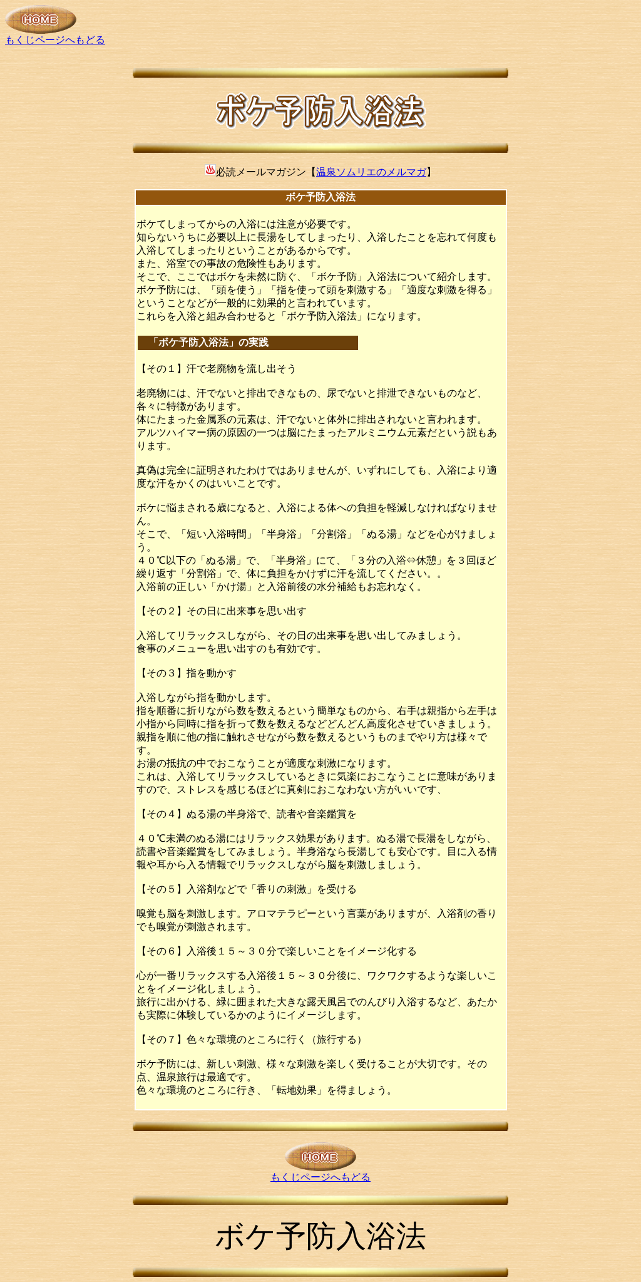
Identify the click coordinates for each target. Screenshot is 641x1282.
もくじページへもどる (55, 35)
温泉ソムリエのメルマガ (371, 172)
